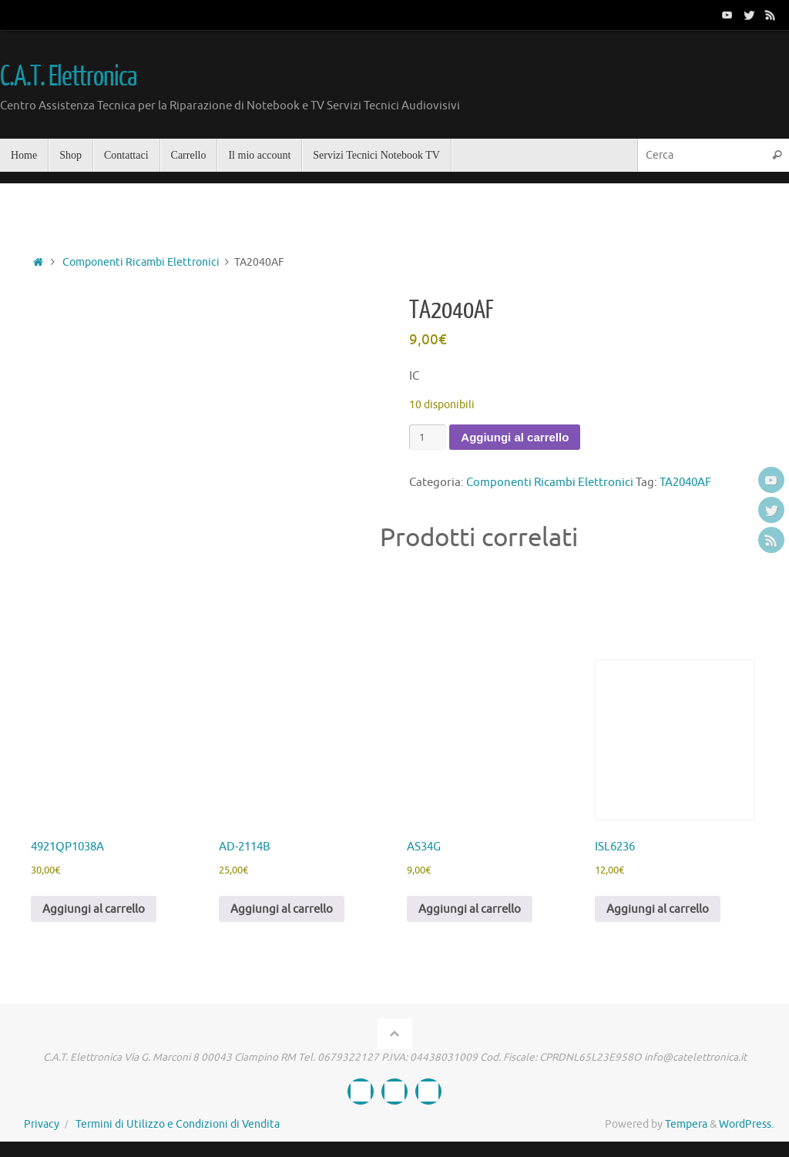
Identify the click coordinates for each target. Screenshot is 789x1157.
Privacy (41, 1124)
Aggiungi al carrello (515, 437)
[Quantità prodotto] (427, 437)
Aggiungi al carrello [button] (93, 909)
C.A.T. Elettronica (68, 77)
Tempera (686, 1124)
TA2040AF (685, 482)
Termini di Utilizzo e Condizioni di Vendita (178, 1124)
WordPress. (746, 1124)
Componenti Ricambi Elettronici (141, 262)
